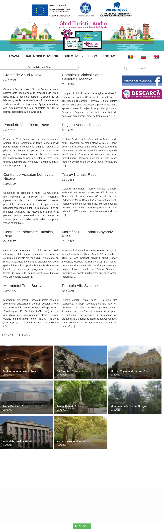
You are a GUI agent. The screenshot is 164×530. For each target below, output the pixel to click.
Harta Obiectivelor (41, 56)
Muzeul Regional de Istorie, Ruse (130, 371)
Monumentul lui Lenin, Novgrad (129, 406)
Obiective (71, 56)
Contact (109, 56)
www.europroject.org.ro (137, 483)
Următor (25, 335)
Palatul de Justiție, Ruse (17, 441)
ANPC (68, 462)
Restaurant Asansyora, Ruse (20, 371)
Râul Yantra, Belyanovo (70, 371)
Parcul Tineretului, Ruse (71, 441)
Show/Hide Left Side (39, 67)
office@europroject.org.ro (138, 480)
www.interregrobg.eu (81, 519)
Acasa (14, 56)
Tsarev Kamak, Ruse (69, 406)
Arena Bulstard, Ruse (15, 406)
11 (18, 335)
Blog (92, 56)
